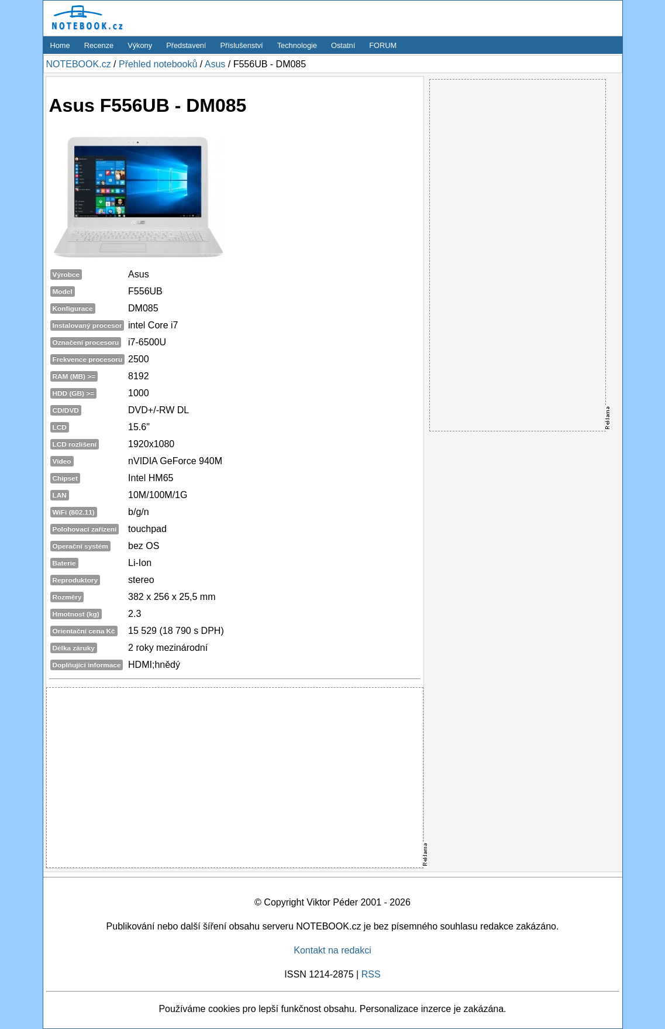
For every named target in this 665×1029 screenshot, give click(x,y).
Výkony (140, 45)
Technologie (297, 45)
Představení (186, 45)
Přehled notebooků (158, 64)
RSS (371, 974)
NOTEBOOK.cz (78, 64)
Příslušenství (241, 45)
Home (60, 45)
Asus (215, 64)
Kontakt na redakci (332, 950)
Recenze (99, 45)
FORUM (383, 45)
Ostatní (343, 45)
